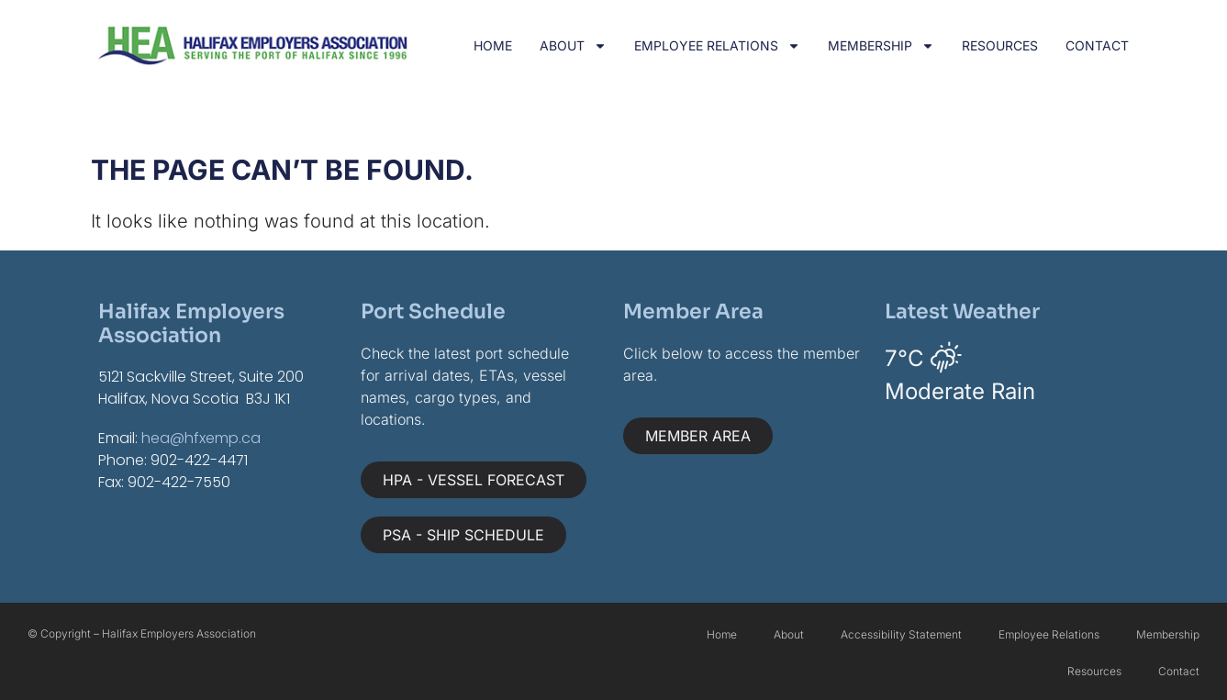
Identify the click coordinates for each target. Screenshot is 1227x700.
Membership (881, 46)
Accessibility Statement (901, 634)
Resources (1000, 45)
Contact (1097, 45)
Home (493, 45)
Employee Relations (717, 46)
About (573, 46)
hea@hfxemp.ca (201, 438)
